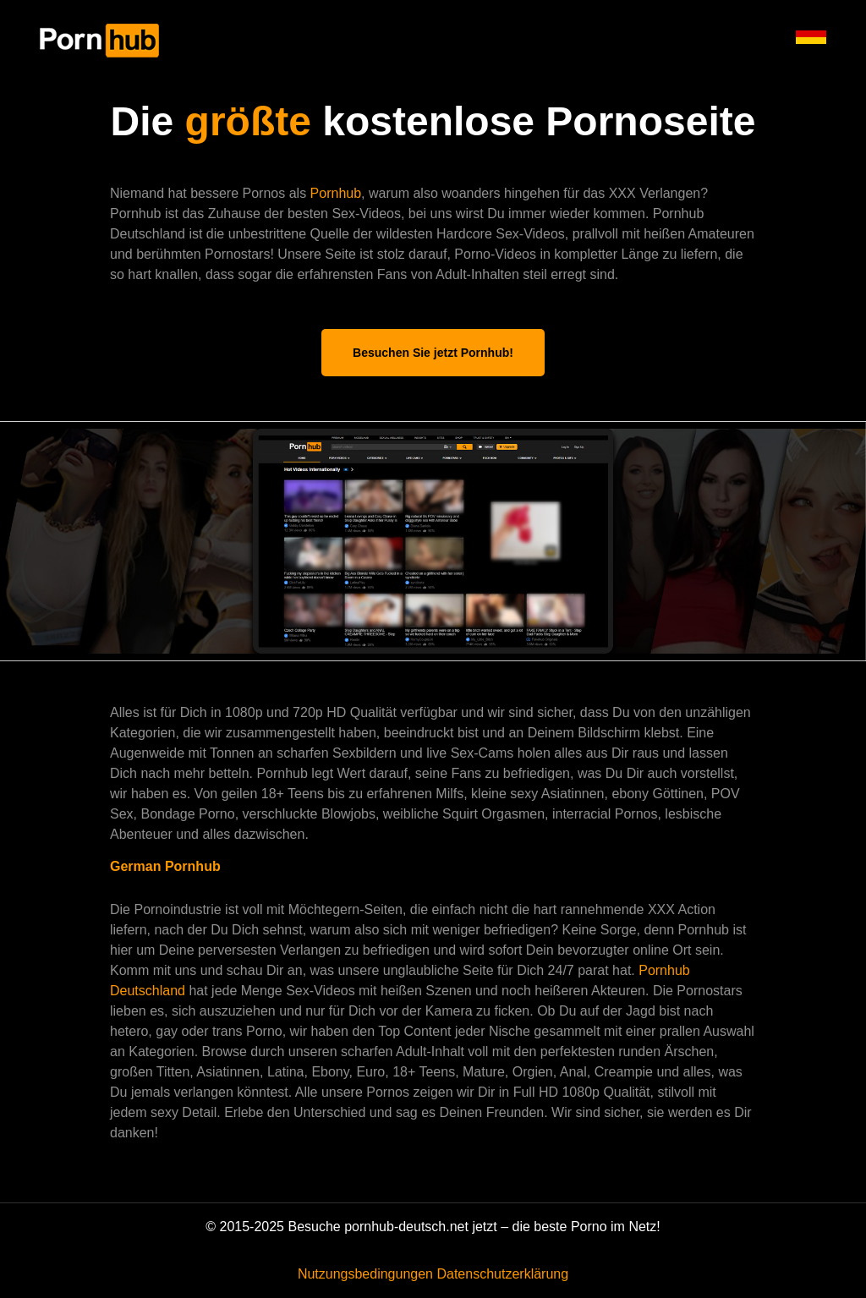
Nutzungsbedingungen (365, 1274)
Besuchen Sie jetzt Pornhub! (433, 352)
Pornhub (336, 193)
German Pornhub (165, 866)
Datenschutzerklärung (502, 1274)
